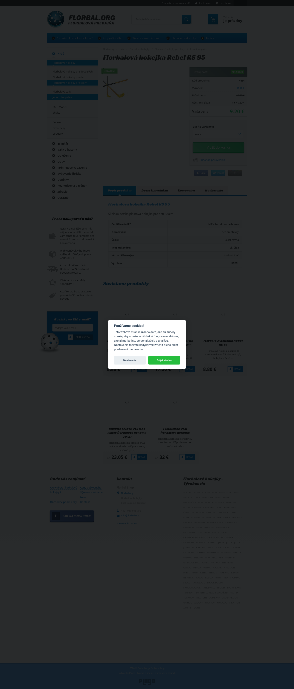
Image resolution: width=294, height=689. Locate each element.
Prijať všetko (164, 360)
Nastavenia (129, 360)
